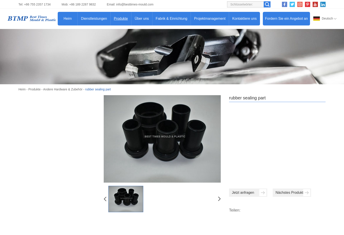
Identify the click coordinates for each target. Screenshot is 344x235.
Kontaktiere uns (244, 18)
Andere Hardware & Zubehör (62, 89)
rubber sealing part (98, 89)
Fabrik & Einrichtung (171, 18)
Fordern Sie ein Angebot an (286, 18)
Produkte (121, 18)
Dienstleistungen (94, 18)
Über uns (142, 18)
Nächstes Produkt (293, 192)
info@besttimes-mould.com (135, 4)
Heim (68, 18)
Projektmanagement (210, 18)
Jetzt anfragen (249, 192)
